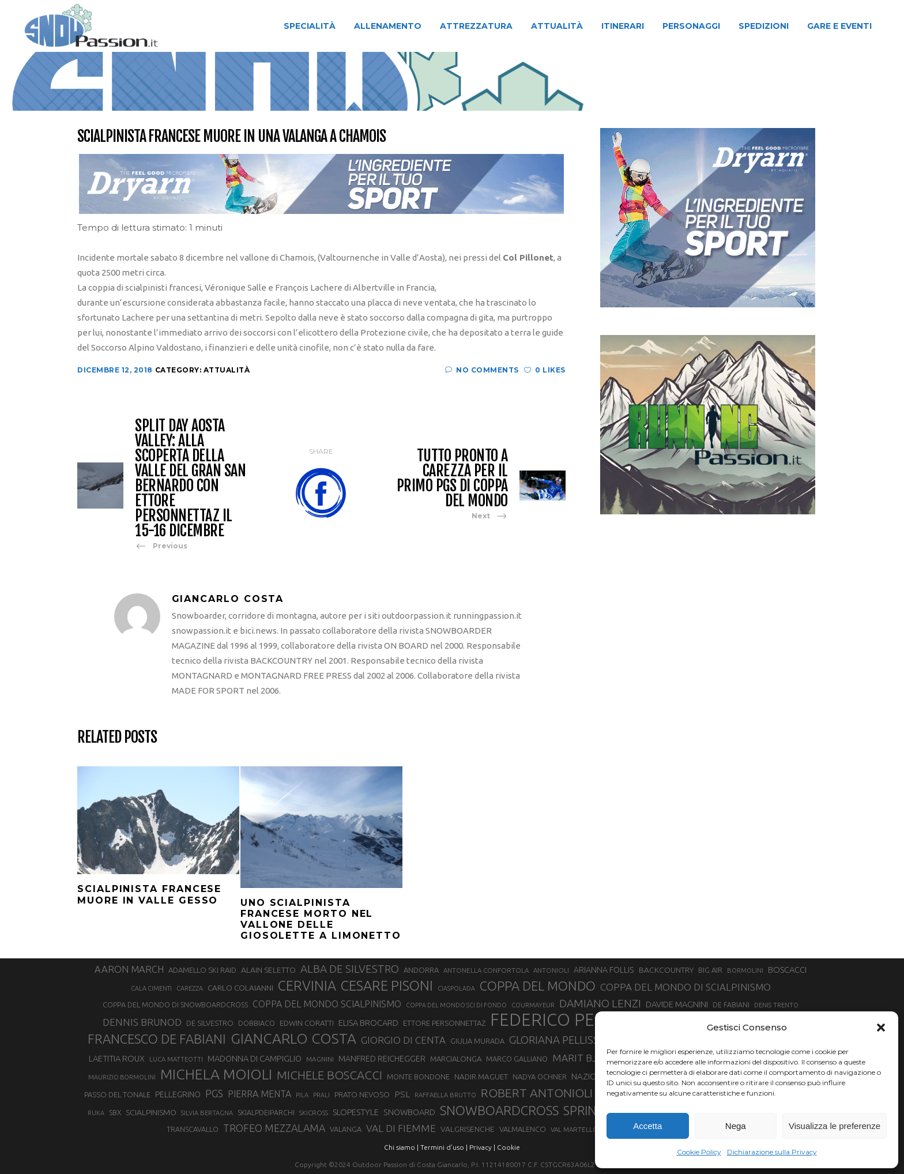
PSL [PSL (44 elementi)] (402, 1094)
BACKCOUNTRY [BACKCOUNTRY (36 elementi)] (666, 969)
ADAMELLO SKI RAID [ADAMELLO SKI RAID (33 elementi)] (202, 970)
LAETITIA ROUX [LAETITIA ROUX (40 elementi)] (117, 1058)
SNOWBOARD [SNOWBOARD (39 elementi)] (409, 1112)
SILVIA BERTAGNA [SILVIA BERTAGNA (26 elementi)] (207, 1112)
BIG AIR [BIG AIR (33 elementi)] (710, 970)
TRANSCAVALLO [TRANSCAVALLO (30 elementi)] (193, 1129)
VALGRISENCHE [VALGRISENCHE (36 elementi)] (467, 1129)
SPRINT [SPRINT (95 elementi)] (583, 1110)
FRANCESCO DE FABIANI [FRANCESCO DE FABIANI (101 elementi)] (157, 1039)
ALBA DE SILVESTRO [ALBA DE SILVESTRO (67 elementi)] (349, 968)
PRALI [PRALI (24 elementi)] (321, 1095)
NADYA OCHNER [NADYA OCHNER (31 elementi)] (540, 1077)
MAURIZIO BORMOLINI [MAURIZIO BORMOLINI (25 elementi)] (122, 1077)
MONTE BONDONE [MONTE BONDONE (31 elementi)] (418, 1077)
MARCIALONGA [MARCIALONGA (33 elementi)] (455, 1059)
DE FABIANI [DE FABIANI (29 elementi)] (731, 1005)
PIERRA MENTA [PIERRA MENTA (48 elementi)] (259, 1094)
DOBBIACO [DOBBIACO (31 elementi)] (256, 1023)
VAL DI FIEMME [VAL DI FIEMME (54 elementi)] (401, 1128)
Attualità (391, 82)
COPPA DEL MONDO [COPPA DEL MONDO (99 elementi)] (538, 986)
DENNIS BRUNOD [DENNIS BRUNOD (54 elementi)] (142, 1022)
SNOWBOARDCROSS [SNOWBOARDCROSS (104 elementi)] (499, 1110)
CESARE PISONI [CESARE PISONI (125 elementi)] (387, 986)
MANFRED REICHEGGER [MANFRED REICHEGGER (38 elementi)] (381, 1058)
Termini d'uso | (444, 1147)
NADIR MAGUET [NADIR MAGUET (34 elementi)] (481, 1077)
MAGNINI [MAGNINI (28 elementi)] (320, 1059)
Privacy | (482, 1147)
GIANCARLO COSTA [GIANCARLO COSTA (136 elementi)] (293, 1038)
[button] (881, 1027)
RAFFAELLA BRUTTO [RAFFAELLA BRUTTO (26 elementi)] (445, 1095)
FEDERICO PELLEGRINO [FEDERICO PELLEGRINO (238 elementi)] (582, 1020)
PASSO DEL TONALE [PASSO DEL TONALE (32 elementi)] (117, 1094)
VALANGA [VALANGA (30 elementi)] (345, 1129)
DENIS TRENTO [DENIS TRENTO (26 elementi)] (776, 1005)
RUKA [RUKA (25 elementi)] (96, 1112)
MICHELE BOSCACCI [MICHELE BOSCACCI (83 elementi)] (329, 1075)
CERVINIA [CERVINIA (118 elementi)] (307, 985)
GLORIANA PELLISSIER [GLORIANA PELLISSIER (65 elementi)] (561, 1040)
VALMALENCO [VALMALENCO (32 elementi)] (522, 1129)
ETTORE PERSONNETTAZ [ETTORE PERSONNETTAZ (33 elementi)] (444, 1023)
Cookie (508, 1147)
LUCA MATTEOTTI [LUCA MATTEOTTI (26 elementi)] (176, 1059)
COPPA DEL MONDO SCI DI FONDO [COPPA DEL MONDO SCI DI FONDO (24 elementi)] (456, 1005)
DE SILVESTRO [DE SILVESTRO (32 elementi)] (209, 1023)
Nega (735, 1126)
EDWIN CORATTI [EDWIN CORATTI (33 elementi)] (307, 1023)
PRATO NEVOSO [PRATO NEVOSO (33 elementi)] (362, 1094)
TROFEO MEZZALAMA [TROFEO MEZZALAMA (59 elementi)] (274, 1128)
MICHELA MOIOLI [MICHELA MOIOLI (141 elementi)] (216, 1074)
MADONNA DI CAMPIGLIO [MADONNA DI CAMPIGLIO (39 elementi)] (255, 1058)
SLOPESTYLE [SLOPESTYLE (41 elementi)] (356, 1112)
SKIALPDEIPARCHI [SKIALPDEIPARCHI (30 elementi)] (266, 1112)
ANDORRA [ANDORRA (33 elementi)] (421, 970)
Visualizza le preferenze (834, 1126)
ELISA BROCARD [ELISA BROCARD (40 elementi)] (368, 1023)
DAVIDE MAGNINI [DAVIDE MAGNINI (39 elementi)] (677, 1004)
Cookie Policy (699, 1151)
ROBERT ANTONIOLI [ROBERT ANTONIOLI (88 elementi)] (537, 1093)
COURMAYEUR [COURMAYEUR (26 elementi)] (533, 1005)
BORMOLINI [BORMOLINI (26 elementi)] (745, 970)
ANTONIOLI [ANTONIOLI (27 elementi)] (551, 970)
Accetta (647, 1126)
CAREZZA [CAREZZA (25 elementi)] (189, 988)
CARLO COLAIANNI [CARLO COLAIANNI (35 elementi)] (240, 987)
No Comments (482, 370)
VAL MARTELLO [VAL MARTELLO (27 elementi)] (574, 1129)
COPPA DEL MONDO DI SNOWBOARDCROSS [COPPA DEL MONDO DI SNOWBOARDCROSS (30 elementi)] (175, 1004)
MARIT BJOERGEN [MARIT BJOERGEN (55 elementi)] (594, 1057)
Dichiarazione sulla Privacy (772, 1151)
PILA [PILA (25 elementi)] (302, 1095)
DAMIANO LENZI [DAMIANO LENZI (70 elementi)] (600, 1003)
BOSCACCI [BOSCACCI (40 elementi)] (787, 969)
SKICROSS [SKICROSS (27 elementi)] (313, 1112)
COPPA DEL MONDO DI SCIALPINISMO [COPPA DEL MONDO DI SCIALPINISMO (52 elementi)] (685, 986)
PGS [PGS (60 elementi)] (214, 1093)
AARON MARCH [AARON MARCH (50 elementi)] (129, 969)
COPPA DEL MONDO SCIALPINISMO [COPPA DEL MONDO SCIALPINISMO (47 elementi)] (327, 1004)
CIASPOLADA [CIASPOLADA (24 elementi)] (456, 988)
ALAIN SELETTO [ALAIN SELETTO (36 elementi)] (268, 969)
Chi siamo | (401, 1147)
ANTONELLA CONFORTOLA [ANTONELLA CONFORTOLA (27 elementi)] (486, 970)
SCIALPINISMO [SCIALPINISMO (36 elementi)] (151, 1112)
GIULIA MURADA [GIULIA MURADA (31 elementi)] (477, 1041)
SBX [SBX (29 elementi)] (115, 1112)
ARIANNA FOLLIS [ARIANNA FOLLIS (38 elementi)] (604, 969)
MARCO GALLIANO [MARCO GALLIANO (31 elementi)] (517, 1059)
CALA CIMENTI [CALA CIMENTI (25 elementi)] (151, 988)
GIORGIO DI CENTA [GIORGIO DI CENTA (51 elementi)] (403, 1039)
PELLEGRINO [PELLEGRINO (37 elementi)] (178, 1094)
